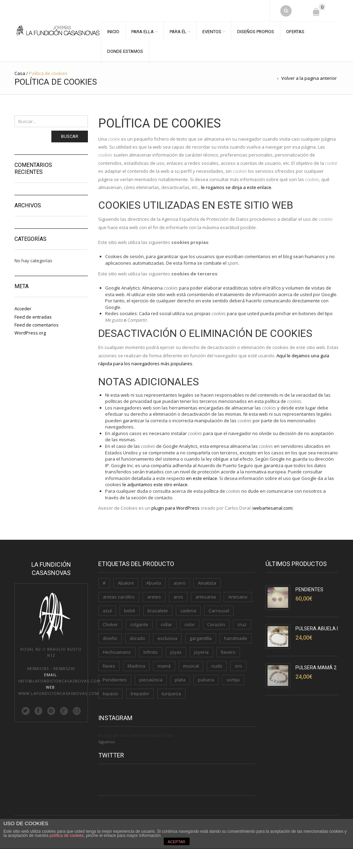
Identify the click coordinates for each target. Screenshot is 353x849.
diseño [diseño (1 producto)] (110, 638)
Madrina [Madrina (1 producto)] (136, 666)
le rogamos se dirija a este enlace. (236, 187)
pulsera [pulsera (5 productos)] (206, 680)
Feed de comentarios (36, 325)
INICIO (113, 31)
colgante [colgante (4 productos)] (139, 624)
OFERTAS (295, 31)
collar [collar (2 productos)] (166, 624)
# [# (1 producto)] (104, 583)
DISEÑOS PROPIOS (255, 31)
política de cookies (67, 835)
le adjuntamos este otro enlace (155, 484)
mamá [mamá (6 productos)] (164, 666)
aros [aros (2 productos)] (178, 597)
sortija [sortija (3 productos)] (233, 680)
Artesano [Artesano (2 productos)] (238, 597)
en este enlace (201, 478)
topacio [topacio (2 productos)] (110, 693)
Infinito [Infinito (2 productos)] (150, 652)
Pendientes (309, 589)
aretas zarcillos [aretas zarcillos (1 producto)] (119, 597)
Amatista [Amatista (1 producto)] (207, 583)
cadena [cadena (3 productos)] (188, 610)
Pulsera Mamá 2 (315, 667)
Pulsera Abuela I (316, 628)
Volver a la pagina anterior (309, 78)
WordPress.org (30, 333)
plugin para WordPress (175, 508)
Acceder (22, 308)
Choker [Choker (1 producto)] (110, 624)
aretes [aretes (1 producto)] (154, 597)
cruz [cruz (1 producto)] (242, 624)
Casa (19, 73)
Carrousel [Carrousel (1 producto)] (219, 610)
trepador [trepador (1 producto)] (140, 693)
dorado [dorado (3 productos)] (137, 638)
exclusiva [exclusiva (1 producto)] (167, 638)
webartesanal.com (272, 508)
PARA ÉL (178, 31)
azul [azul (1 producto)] (107, 610)
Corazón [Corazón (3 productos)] (216, 624)
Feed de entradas (33, 317)
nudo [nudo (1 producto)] (216, 666)
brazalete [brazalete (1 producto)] (158, 610)
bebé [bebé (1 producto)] (129, 610)
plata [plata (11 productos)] (180, 680)
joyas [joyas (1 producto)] (176, 652)
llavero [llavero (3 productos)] (228, 652)
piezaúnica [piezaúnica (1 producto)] (150, 680)
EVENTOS (211, 31)
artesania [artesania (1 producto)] (205, 597)
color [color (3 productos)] (189, 624)
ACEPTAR (176, 842)
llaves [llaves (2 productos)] (109, 666)
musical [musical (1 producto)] (191, 666)
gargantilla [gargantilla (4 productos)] (201, 638)
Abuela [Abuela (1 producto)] (153, 583)
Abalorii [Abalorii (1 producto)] (126, 583)
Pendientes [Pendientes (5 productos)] (115, 680)
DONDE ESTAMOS (125, 51)
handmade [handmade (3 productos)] (235, 638)
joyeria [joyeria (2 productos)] (201, 652)
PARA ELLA (142, 31)
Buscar (69, 136)
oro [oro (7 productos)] (238, 666)
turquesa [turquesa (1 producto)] (171, 693)
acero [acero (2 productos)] (179, 583)
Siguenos (106, 741)
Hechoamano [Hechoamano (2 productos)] (117, 652)
